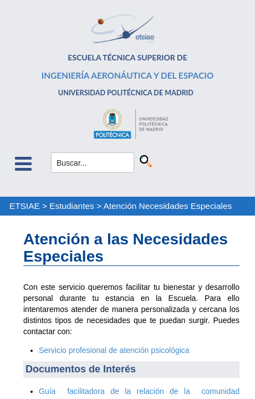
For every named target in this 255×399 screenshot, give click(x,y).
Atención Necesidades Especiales (167, 206)
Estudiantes (71, 206)
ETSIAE (24, 206)
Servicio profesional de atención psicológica (114, 350)
